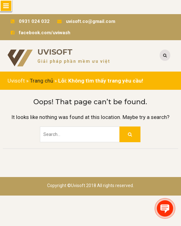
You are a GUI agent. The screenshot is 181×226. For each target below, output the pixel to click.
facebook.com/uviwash (44, 32)
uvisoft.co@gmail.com (90, 21)
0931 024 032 (34, 21)
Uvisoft (55, 51)
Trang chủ (41, 81)
